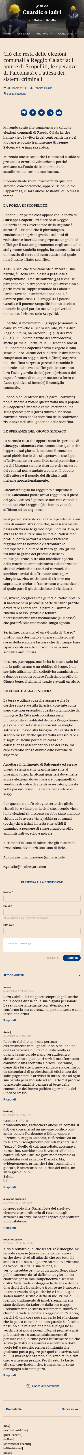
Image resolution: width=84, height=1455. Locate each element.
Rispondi (9, 1020)
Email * (7, 906)
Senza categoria (16, 93)
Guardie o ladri (42, 12)
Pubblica (72, 957)
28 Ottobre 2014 (14, 88)
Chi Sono (23, 33)
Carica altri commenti (43, 1386)
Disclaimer (53, 957)
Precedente (12, 1409)
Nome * (8, 892)
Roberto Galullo (45, 20)
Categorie (65, 33)
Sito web (8, 925)
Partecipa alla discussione (42, 882)
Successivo (71, 1409)
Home (7, 33)
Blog (42, 6)
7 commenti (42, 975)
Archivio (42, 33)
